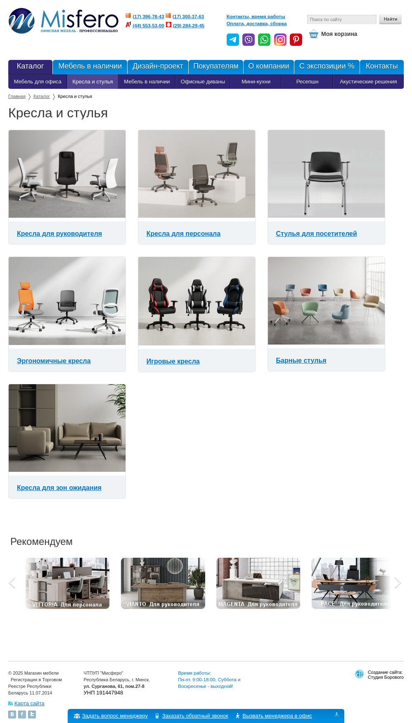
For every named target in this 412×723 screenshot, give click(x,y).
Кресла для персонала (183, 233)
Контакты (382, 67)
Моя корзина (339, 34)
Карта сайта (29, 703)
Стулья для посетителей (316, 233)
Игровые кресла (173, 361)
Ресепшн (307, 81)
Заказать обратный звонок (195, 716)
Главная (17, 96)
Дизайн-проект (157, 67)
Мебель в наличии (89, 67)
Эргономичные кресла (54, 360)
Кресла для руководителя (59, 233)
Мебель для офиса (38, 81)
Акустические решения (368, 81)
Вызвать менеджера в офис (277, 716)
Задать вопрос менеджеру (115, 716)
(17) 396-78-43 (148, 16)
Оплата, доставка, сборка (257, 23)
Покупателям (215, 67)
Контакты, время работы (256, 16)
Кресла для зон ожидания (59, 487)
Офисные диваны (203, 81)
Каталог (30, 67)
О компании (268, 67)
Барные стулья (301, 360)
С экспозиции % (327, 67)
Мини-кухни (256, 81)
